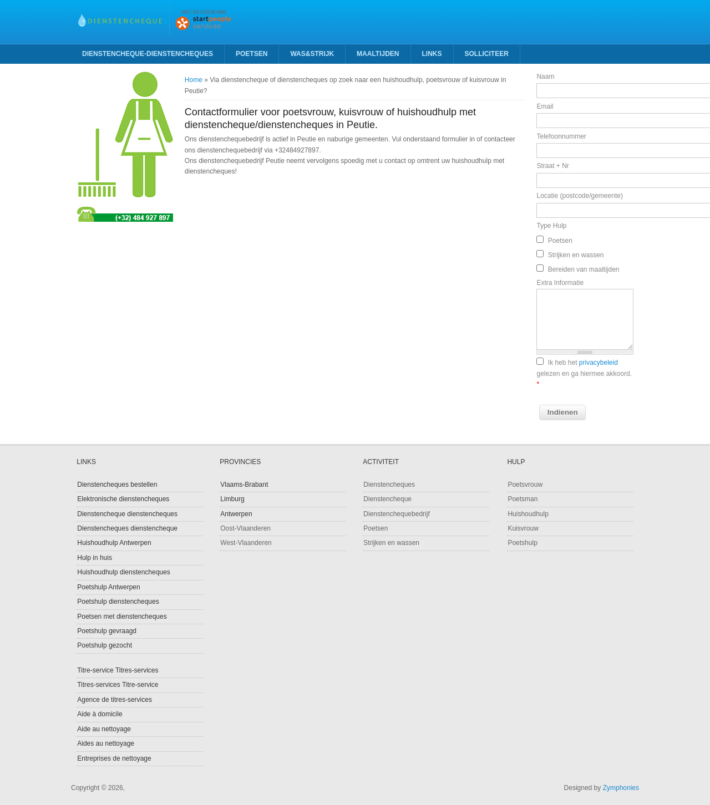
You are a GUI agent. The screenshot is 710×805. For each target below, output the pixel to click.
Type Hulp (551, 226)
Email (544, 106)
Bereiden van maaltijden (584, 269)
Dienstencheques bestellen (117, 484)
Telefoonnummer (561, 136)
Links (432, 54)
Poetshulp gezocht (104, 645)
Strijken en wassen (576, 255)
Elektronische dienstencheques (123, 499)
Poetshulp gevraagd (106, 631)
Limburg (232, 499)
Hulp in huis (94, 558)
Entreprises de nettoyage (114, 758)
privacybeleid (598, 362)
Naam (545, 76)
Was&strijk (312, 54)
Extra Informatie (560, 283)
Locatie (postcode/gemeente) (579, 196)
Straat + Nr (552, 166)
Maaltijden (378, 54)
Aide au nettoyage (104, 729)
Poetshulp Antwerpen (108, 587)
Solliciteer (487, 54)
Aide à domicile (99, 714)
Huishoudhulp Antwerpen (114, 543)
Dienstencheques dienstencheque (127, 528)
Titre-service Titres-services (117, 670)
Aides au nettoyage (105, 743)
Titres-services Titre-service (117, 685)
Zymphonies (621, 788)
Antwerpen (236, 514)
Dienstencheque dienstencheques (127, 514)
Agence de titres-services (114, 700)
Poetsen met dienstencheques (121, 616)
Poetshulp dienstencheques (118, 601)
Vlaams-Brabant (244, 484)
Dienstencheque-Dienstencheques (147, 54)
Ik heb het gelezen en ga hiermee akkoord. (583, 373)
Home (193, 80)
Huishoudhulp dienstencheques (123, 572)
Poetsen (251, 54)
